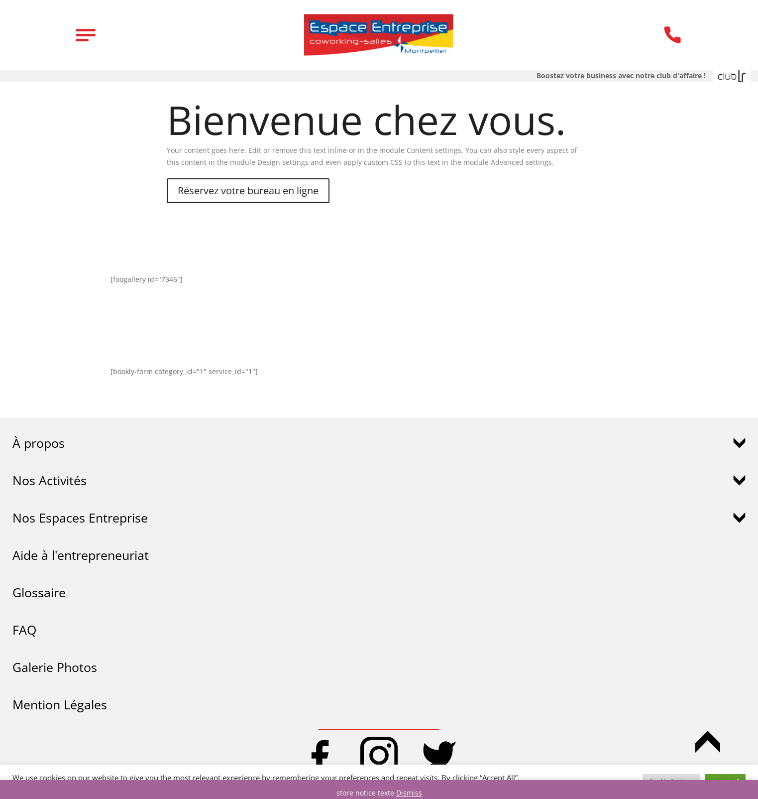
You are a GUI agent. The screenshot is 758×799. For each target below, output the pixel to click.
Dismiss (409, 793)
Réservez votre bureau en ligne (248, 190)
